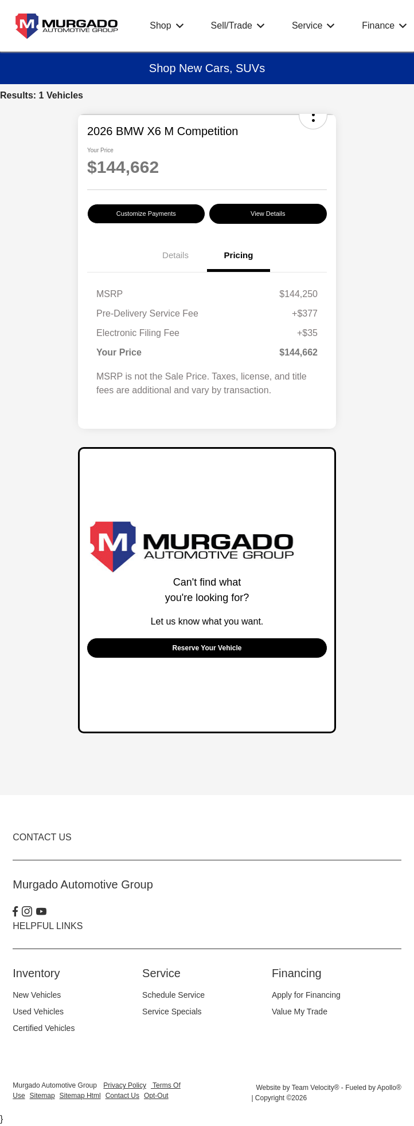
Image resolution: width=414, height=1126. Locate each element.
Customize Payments (146, 213)
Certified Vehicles (44, 1028)
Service (161, 973)
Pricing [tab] (238, 255)
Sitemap (42, 1096)
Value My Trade (299, 1011)
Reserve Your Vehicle (207, 648)
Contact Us (122, 1096)
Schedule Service (173, 994)
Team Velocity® (315, 1088)
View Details (268, 213)
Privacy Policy (124, 1085)
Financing (297, 973)
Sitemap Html (80, 1096)
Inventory (36, 973)
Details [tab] (175, 255)
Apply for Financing (306, 994)
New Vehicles (37, 994)
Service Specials (172, 1011)
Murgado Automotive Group (56, 1085)
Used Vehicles (38, 1011)
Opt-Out (156, 1096)
